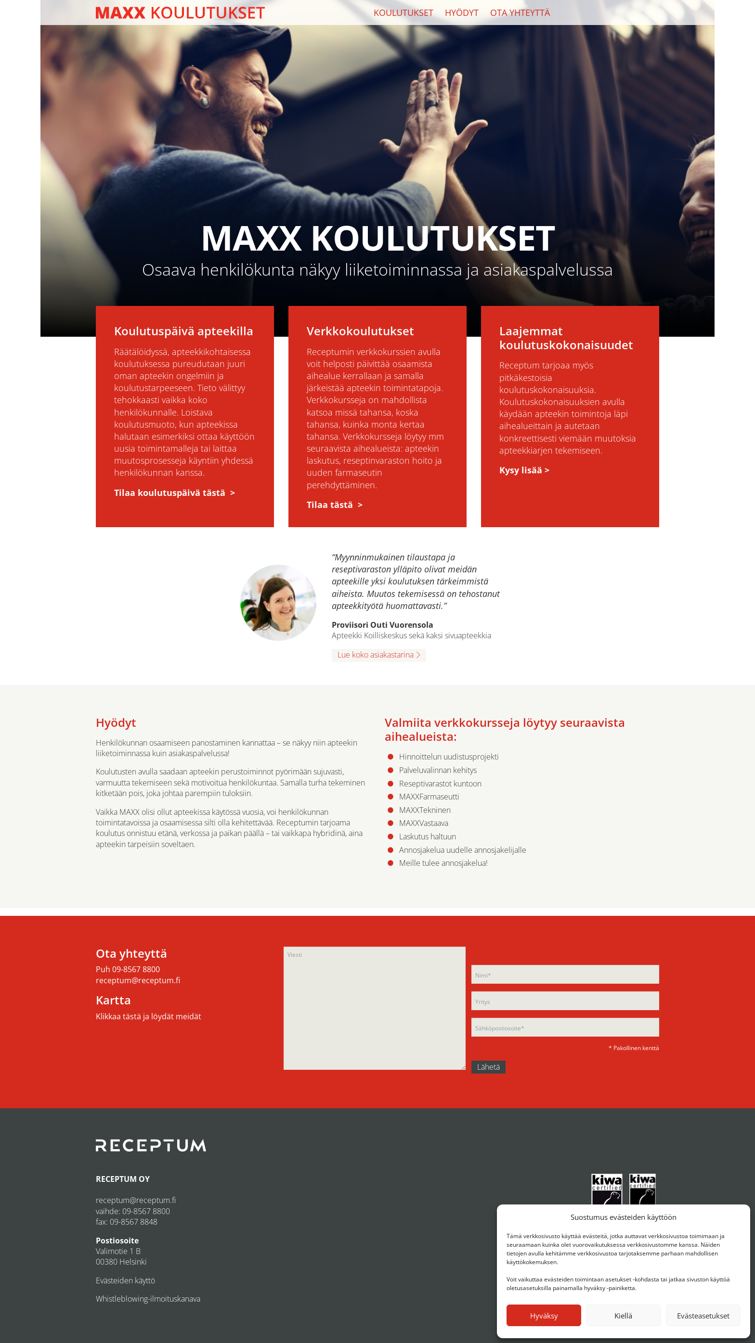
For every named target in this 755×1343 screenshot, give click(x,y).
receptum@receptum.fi (138, 980)
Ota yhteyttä (520, 12)
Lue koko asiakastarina (376, 654)
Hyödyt (462, 12)
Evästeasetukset (703, 1315)
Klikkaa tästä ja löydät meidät (148, 1016)
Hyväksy (544, 1315)
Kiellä (623, 1315)
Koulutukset (403, 12)
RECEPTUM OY (123, 1179)
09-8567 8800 (136, 969)
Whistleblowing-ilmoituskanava (148, 1298)
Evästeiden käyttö (125, 1280)
